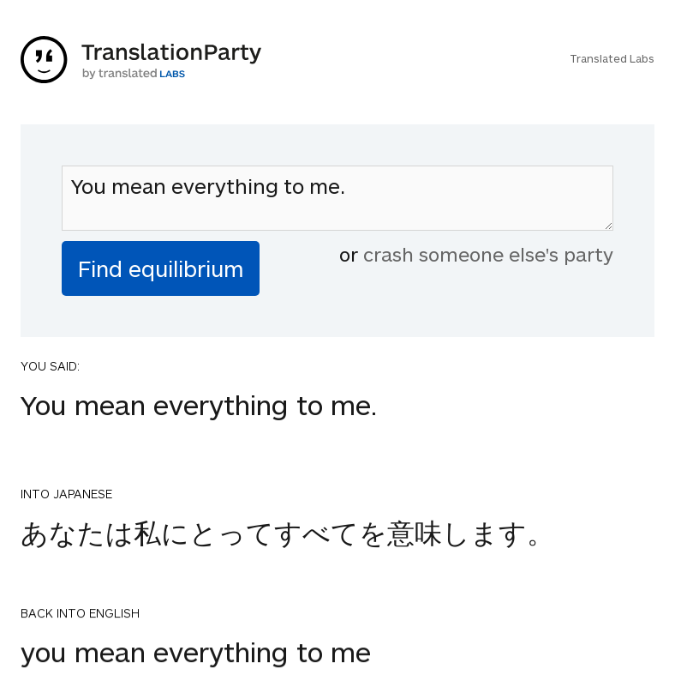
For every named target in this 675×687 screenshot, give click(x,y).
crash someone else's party (488, 254)
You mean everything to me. (337, 198)
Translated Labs (612, 58)
